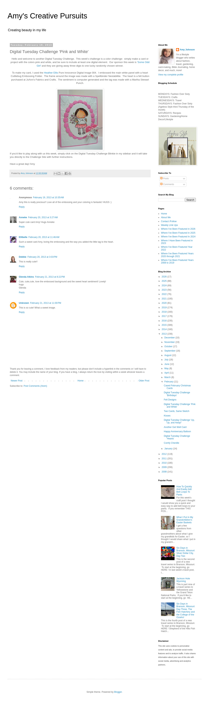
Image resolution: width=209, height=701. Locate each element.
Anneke (23, 217)
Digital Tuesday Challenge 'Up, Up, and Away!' (179, 421)
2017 (164, 316)
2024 (164, 285)
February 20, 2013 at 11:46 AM (43, 237)
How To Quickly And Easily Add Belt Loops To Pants (184, 490)
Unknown (24, 303)
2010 (164, 463)
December (169, 337)
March (167, 377)
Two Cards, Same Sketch (176, 411)
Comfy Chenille (171, 443)
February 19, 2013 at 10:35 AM (48, 197)
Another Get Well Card (175, 427)
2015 (164, 325)
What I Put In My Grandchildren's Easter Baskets (184, 520)
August (168, 355)
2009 (164, 467)
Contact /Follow (169, 221)
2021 (164, 298)
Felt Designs (170, 399)
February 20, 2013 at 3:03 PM (42, 257)
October (168, 346)
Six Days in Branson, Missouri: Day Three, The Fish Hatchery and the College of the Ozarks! (185, 610)
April (166, 372)
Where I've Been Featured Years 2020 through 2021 (177, 254)
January (168, 448)
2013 (164, 334)
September (170, 350)
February (169, 381)
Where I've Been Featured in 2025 (178, 233)
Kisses (167, 415)
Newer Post (16, 380)
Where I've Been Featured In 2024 (178, 236)
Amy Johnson (187, 49)
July (166, 359)
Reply (22, 207)
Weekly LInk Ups (169, 225)
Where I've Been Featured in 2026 (178, 229)
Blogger (118, 692)
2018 (164, 312)
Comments (167, 184)
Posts (164, 178)
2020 (164, 303)
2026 (164, 276)
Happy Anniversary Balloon (177, 431)
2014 (164, 329)
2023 (164, 290)
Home (81, 380)
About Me (166, 217)
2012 (164, 454)
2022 (164, 294)
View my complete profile (170, 74)
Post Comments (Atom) (35, 386)
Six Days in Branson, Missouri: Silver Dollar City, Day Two (185, 552)
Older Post (144, 380)
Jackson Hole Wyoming (183, 580)
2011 (164, 458)
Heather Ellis (51, 72)
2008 (164, 471)
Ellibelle (23, 237)
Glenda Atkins (26, 277)
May (166, 368)
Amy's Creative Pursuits (47, 16)
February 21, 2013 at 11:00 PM (45, 303)
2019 (164, 307)
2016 (164, 320)
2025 (164, 281)
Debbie (22, 257)
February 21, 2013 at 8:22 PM (50, 277)
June (167, 364)
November (169, 342)
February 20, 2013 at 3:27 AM (43, 217)
